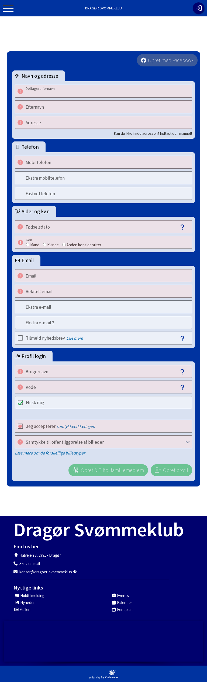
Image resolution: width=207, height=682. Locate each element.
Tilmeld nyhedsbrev (54, 338)
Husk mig (35, 403)
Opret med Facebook (171, 60)
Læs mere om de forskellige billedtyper (50, 453)
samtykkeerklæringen (76, 426)
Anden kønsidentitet (84, 244)
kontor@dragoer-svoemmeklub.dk (48, 571)
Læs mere (74, 338)
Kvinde (53, 244)
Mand (34, 244)
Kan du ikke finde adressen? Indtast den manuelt (153, 133)
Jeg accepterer (60, 426)
